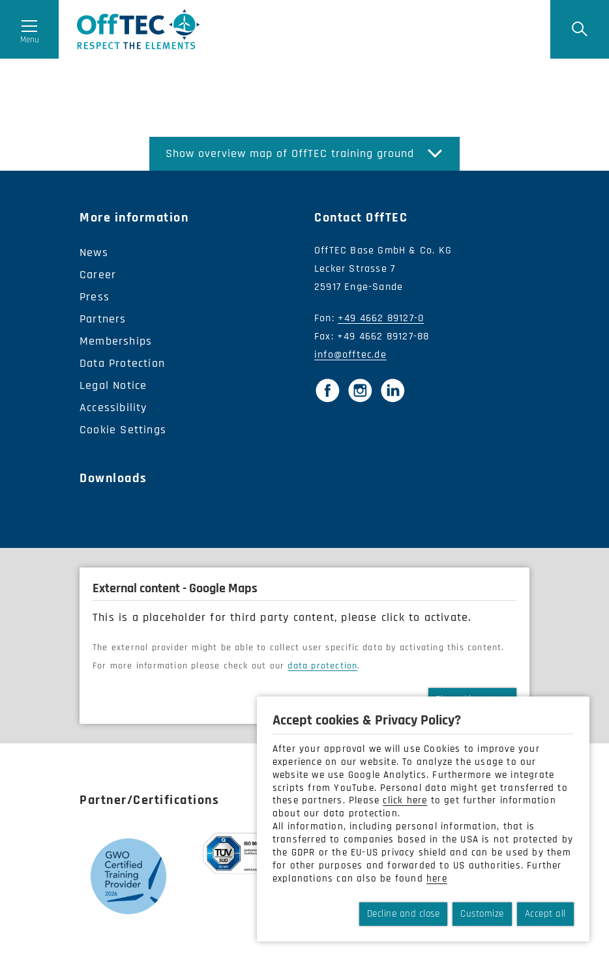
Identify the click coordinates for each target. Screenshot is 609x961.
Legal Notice (113, 385)
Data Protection (122, 363)
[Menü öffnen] (29, 29)
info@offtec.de (350, 355)
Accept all (545, 914)
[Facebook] (327, 390)
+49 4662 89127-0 (381, 318)
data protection (322, 666)
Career (98, 274)
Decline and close (403, 914)
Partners (103, 318)
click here (405, 800)
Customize (482, 914)
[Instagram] (360, 390)
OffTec (138, 29)
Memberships (116, 341)
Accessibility (113, 407)
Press (95, 296)
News (94, 252)
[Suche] (579, 29)
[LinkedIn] (392, 390)
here (436, 878)
